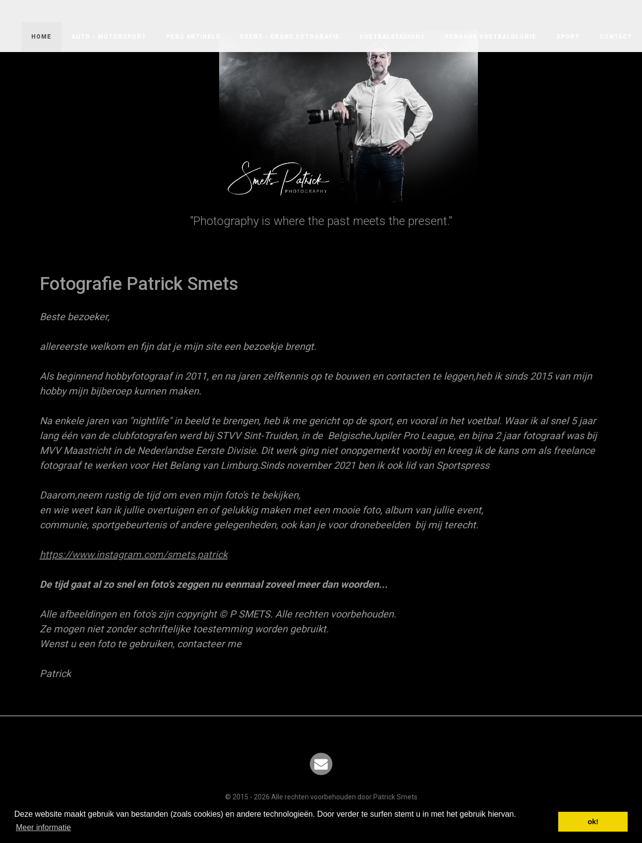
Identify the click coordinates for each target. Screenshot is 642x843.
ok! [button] (592, 822)
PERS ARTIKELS (193, 36)
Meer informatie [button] (43, 827)
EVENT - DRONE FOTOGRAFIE (290, 36)
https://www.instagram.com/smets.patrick (134, 555)
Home (41, 36)
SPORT (568, 36)
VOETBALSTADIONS (392, 36)
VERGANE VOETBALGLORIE (490, 36)
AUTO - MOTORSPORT (108, 36)
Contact (615, 36)
